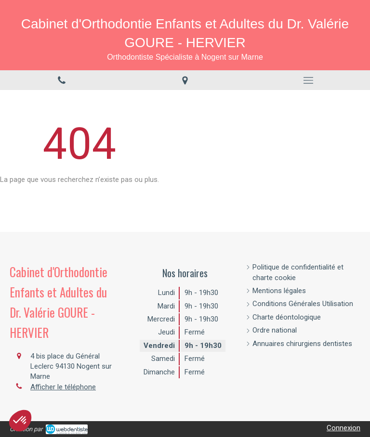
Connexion (343, 428)
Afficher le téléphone (63, 387)
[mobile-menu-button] (308, 80)
